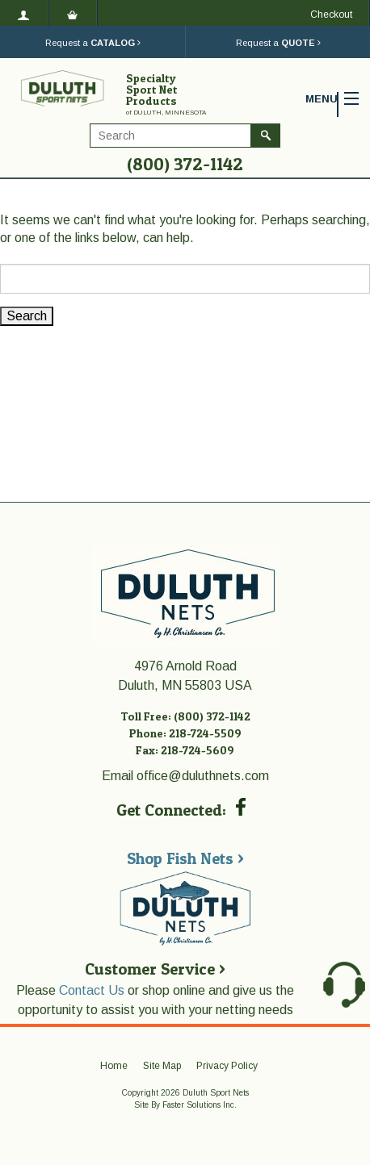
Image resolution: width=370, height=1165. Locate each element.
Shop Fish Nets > (185, 858)
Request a (93, 43)
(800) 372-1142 (185, 163)
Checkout (331, 14)
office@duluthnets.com (203, 776)
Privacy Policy (227, 1065)
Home (114, 1065)
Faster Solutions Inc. (199, 1104)
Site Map (162, 1065)
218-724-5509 (205, 733)
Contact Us (91, 990)
